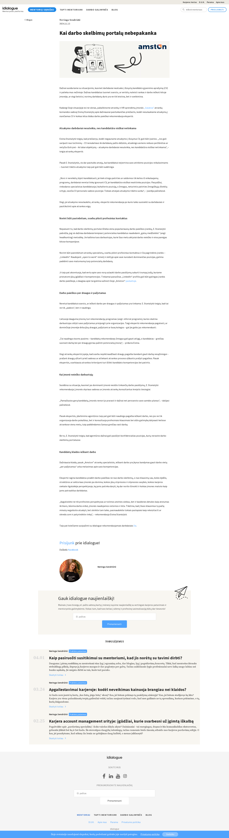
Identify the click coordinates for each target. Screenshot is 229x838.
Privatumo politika (131, 822)
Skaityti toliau (58, 674)
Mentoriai (83, 814)
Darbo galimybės (97, 9)
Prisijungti (217, 9)
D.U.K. (202, 2)
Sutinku (170, 834)
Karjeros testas (190, 2)
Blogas (29, 20)
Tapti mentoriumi (71, 9)
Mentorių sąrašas (42, 9)
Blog (115, 9)
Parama (210, 2)
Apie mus (220, 2)
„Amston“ (149, 107)
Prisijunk (66, 542)
